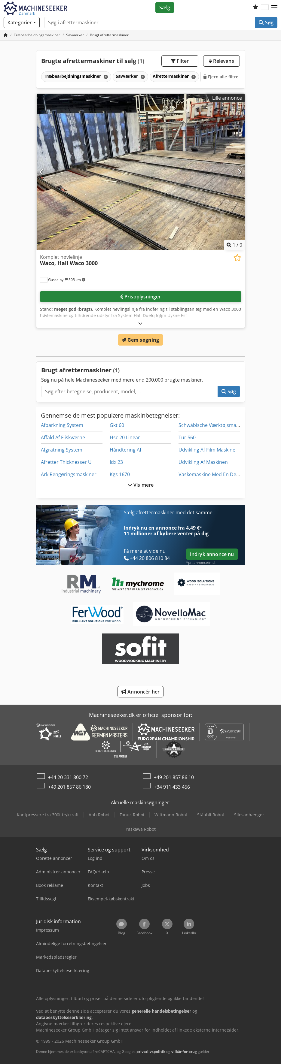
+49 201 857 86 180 (69, 787)
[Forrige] (41, 172)
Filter (180, 61)
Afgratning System (61, 449)
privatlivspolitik (150, 1051)
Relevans (221, 61)
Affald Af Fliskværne (63, 437)
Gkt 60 (117, 425)
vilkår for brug (184, 1051)
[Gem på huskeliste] (237, 258)
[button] (274, 7)
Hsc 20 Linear (125, 437)
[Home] (37, 35)
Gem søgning (140, 340)
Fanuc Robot (132, 815)
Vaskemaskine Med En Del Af (211, 474)
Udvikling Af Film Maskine (207, 449)
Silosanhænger (249, 815)
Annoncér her (140, 691)
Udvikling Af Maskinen (203, 462)
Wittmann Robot (170, 815)
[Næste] (239, 172)
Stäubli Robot (210, 815)
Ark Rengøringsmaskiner (68, 474)
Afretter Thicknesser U (66, 462)
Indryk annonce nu (212, 554)
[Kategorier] (22, 22)
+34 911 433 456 (172, 787)
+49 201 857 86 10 (174, 777)
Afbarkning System (62, 425)
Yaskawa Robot (141, 829)
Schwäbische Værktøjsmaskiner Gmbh (222, 425)
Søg (266, 22)
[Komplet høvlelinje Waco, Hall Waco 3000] (141, 172)
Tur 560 (187, 437)
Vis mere (140, 485)
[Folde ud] (140, 323)
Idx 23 (116, 462)
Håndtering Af (125, 449)
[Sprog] (264, 7)
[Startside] (6, 35)
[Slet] (105, 76)
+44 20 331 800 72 (68, 777)
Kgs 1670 (120, 474)
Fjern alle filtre (221, 77)
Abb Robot (99, 815)
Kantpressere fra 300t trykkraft (48, 815)
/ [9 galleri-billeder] (234, 245)
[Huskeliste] (255, 7)
